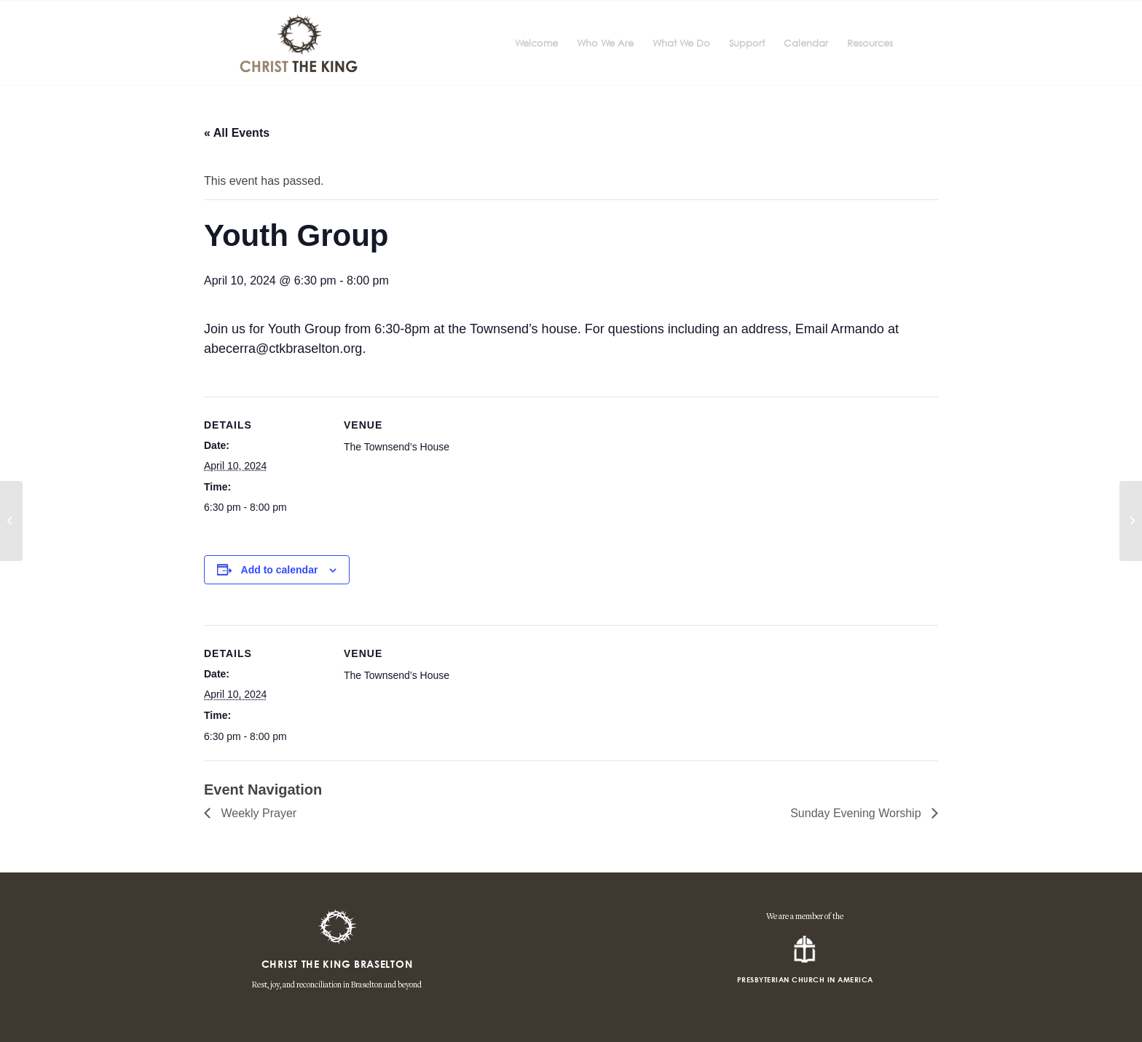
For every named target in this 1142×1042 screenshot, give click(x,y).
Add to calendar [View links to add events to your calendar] (279, 570)
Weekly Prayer (257, 813)
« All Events (236, 133)
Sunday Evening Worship (857, 813)
